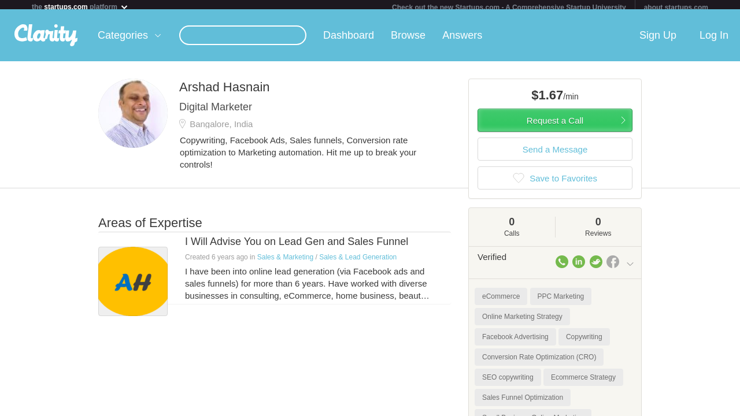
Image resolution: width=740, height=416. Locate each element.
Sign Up (657, 40)
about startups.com (676, 7)
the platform (80, 6)
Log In (714, 40)
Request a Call (555, 125)
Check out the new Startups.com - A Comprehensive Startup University (509, 7)
